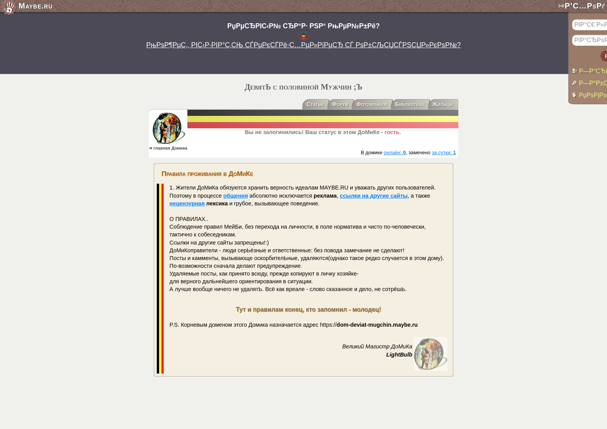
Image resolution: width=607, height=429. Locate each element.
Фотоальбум (372, 105)
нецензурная (187, 203)
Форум (340, 105)
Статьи (315, 105)
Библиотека (409, 105)
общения (235, 196)
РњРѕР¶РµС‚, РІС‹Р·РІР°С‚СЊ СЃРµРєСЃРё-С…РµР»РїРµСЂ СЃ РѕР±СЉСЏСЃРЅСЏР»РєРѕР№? (303, 45)
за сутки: (444, 152)
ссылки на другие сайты (374, 196)
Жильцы (442, 105)
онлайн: (395, 152)
